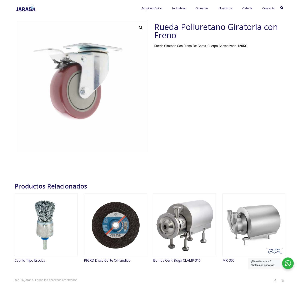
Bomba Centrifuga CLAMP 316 (177, 260)
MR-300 (228, 260)
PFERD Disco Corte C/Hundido (107, 260)
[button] (141, 27)
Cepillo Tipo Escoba (30, 260)
